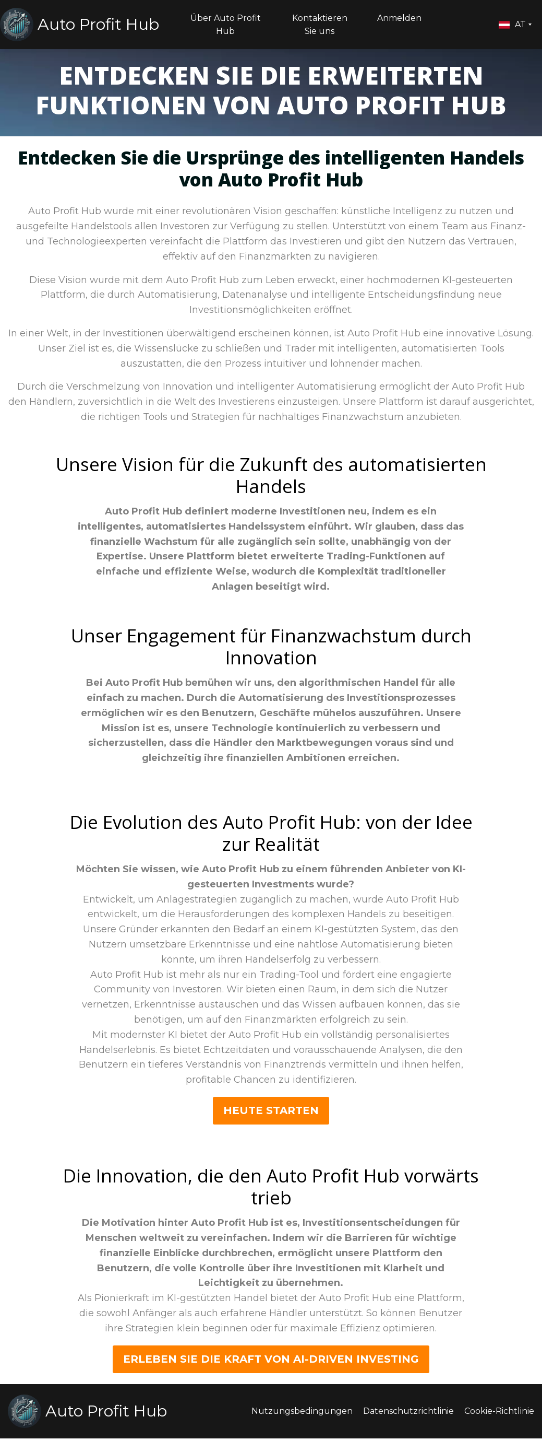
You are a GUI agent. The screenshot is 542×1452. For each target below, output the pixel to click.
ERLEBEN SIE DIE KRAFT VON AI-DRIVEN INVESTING (271, 1359)
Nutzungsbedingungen (302, 1411)
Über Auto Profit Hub (225, 24)
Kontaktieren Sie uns (319, 24)
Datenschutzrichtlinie (408, 1411)
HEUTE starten (271, 1110)
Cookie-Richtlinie (499, 1411)
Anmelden (399, 18)
